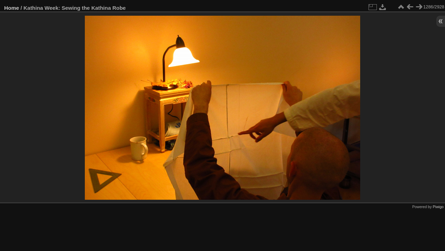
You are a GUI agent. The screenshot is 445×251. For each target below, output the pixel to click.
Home (11, 8)
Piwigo (438, 207)
